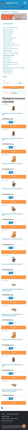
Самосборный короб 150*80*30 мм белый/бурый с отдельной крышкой (12, 390)
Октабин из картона (7, 34)
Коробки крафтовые (7, 60)
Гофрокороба (6, 66)
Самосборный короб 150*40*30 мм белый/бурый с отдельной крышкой (12, 315)
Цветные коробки (7, 59)
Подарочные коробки (8, 71)
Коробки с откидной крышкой (10, 38)
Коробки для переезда (8, 31)
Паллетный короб (7, 46)
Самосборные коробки (8, 32)
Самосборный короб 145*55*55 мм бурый (12, 264)
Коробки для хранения (8, 29)
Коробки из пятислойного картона (11, 53)
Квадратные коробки (8, 39)
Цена (4, 80)
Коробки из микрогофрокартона (10, 48)
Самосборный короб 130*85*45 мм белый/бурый (12, 214)
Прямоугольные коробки (8, 55)
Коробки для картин (7, 50)
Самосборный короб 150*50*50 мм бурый (12, 339)
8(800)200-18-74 (12, 3)
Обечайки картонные (8, 73)
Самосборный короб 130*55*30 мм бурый (12, 163)
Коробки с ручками (7, 41)
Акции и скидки (5, 416)
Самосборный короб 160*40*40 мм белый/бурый (12, 114)
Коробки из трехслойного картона (10, 52)
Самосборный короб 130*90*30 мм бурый (12, 239)
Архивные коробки (7, 36)
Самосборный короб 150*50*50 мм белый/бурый (12, 365)
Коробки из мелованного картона (10, 62)
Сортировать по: (7, 92)
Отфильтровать (13, 87)
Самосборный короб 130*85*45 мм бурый (12, 188)
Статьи (3, 414)
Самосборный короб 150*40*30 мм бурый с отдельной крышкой (12, 290)
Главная (3, 11)
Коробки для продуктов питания (10, 27)
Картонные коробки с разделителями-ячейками (14, 67)
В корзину (13, 126)
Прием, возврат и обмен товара (9, 418)
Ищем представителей (7, 420)
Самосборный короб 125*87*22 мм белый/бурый (12, 139)
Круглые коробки (7, 57)
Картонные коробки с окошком (10, 64)
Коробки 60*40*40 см (8, 69)
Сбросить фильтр (14, 88)
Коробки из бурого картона (9, 43)
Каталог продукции (11, 11)
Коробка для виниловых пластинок (11, 45)
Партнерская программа (13, 414)
